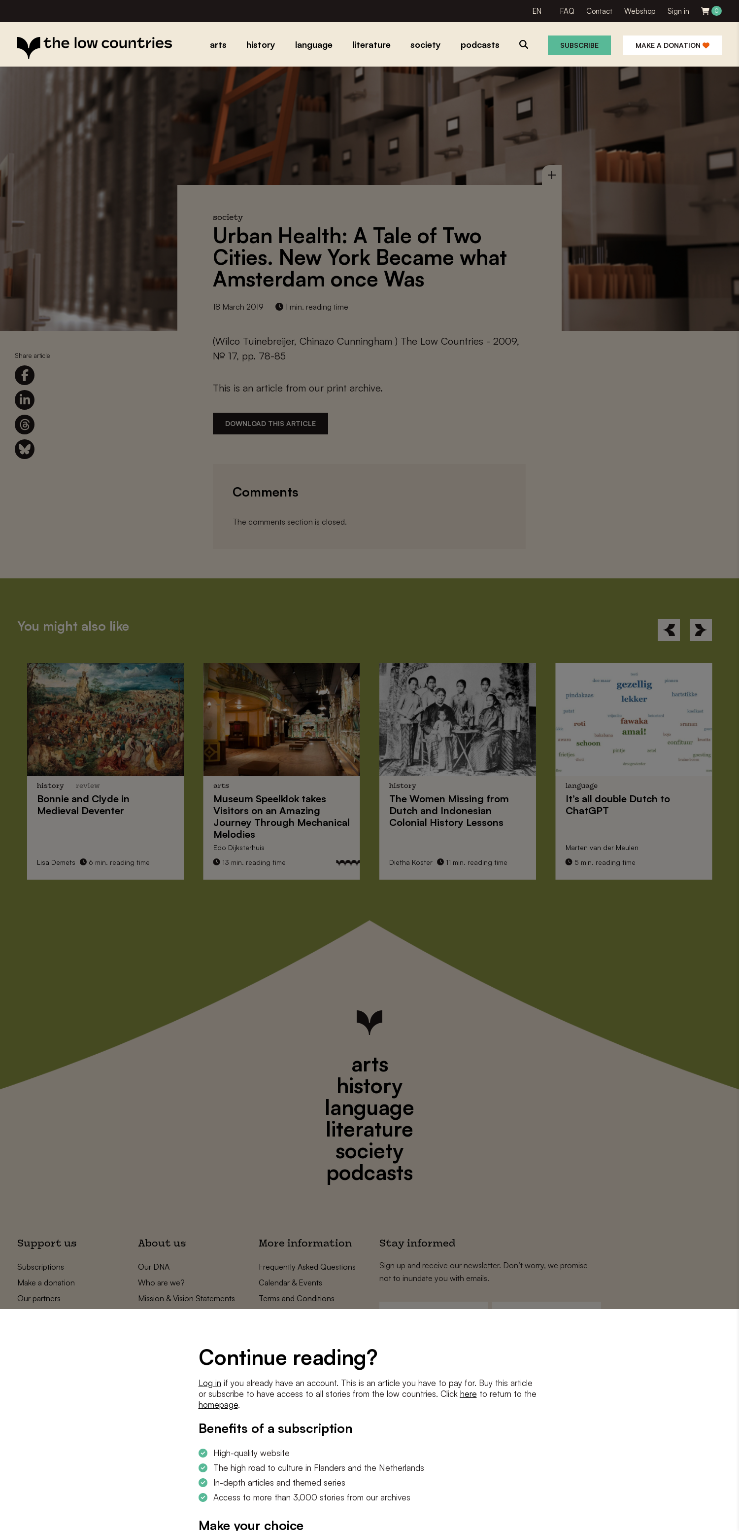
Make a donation (672, 45)
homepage (218, 1404)
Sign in (678, 11)
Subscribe (579, 45)
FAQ (567, 11)
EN (537, 11)
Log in (210, 1383)
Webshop (640, 11)
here (468, 1394)
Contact (599, 11)
